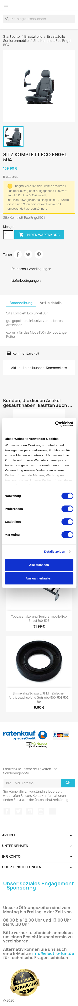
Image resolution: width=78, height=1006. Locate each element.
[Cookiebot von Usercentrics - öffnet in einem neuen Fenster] (55, 424)
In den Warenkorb (39, 235)
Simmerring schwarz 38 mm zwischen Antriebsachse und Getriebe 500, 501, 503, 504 (39, 697)
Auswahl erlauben (39, 578)
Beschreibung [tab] (21, 302)
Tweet (28, 254)
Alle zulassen (39, 565)
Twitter (18, 811)
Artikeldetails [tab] (51, 302)
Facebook (7, 811)
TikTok (52, 811)
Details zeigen (54, 551)
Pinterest (39, 254)
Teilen (18, 254)
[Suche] (39, 19)
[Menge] (8, 234)
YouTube (29, 811)
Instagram (41, 811)
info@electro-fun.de (53, 953)
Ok (68, 782)
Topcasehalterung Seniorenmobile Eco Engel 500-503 (39, 618)
